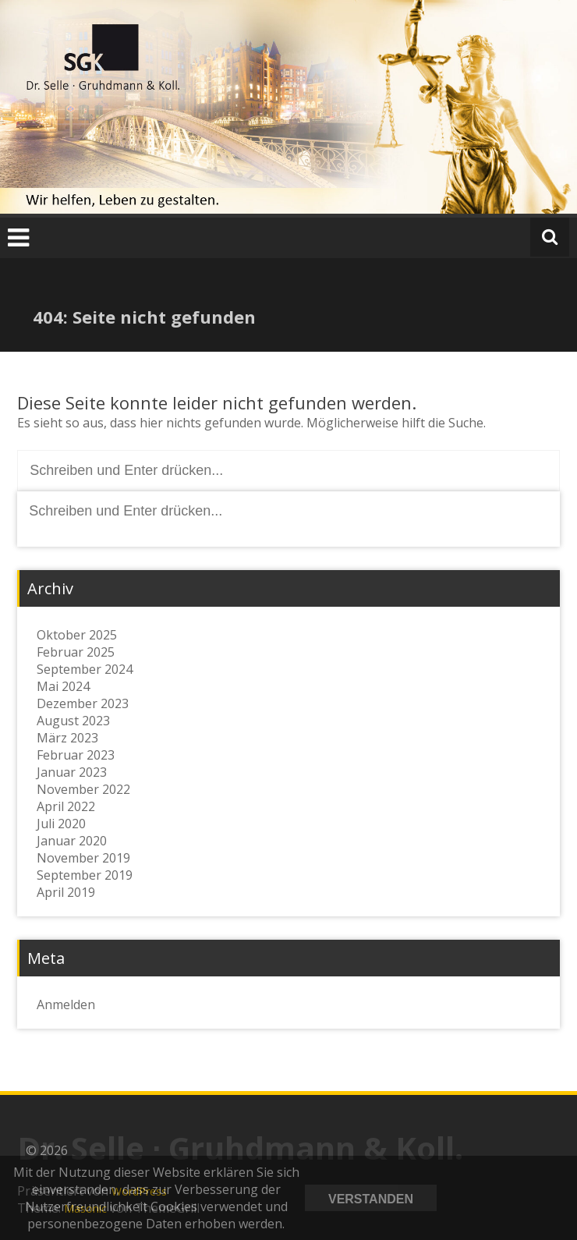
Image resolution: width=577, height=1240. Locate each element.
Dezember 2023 (83, 703)
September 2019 (85, 875)
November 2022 (83, 789)
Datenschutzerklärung (503, 1197)
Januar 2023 (72, 772)
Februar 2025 (76, 652)
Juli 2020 (61, 823)
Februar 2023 (76, 754)
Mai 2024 (63, 686)
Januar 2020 (72, 840)
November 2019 (83, 857)
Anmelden (66, 1004)
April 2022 (66, 806)
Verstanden (370, 1199)
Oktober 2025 (77, 634)
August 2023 (73, 720)
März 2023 (67, 737)
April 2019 (66, 892)
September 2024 (85, 669)
